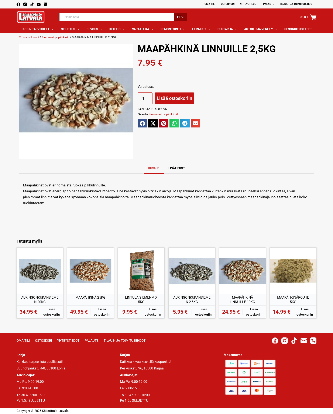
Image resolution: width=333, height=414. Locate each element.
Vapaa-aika (143, 29)
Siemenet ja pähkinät (55, 37)
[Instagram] (25, 4)
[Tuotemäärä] (145, 98)
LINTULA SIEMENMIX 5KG (141, 299)
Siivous (95, 29)
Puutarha (227, 29)
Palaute (268, 4)
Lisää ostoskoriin (174, 98)
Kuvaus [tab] (153, 168)
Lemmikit (202, 29)
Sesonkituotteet (301, 29)
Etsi (180, 17)
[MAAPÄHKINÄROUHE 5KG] (293, 271)
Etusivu (23, 37)
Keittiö (117, 29)
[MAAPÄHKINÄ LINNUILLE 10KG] (242, 271)
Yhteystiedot (249, 4)
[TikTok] (32, 4)
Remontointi (173, 29)
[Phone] (45, 4)
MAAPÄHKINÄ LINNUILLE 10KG (242, 299)
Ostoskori (228, 4)
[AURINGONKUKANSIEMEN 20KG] (40, 271)
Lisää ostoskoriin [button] (51, 311)
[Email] (39, 4)
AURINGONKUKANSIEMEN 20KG (39, 299)
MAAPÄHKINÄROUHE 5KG (293, 299)
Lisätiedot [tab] (176, 168)
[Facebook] (18, 4)
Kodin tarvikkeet (39, 29)
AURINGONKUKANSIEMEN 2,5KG (191, 299)
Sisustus (71, 29)
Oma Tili (210, 4)
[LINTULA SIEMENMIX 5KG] (141, 271)
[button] (142, 123)
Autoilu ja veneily (261, 29)
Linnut (35, 37)
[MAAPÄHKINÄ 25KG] (90, 271)
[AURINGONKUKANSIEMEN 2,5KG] (192, 271)
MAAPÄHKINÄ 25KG (90, 297)
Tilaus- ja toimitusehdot (296, 4)
